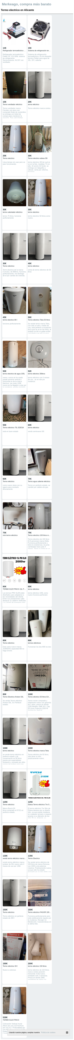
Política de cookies (48, 1032)
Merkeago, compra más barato (26, 4)
